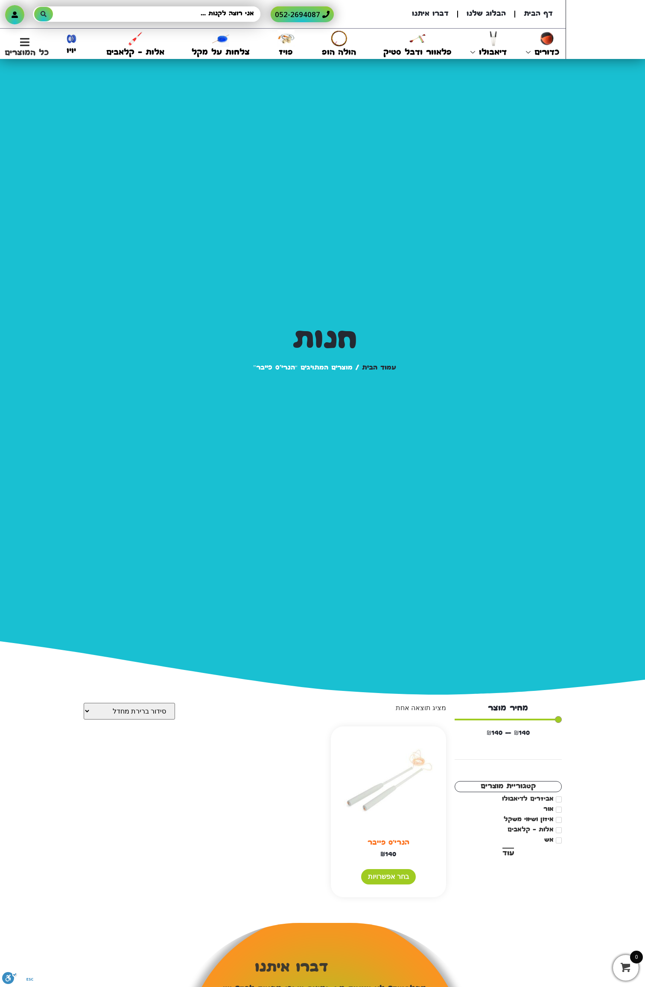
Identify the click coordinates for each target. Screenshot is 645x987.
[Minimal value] (508, 719)
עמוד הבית (379, 368)
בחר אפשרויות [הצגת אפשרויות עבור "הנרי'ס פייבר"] (388, 876)
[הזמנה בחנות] (129, 711)
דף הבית (538, 14)
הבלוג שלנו (486, 14)
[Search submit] (43, 14)
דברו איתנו (430, 14)
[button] (24, 48)
